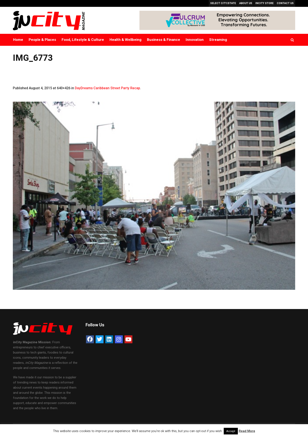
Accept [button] (230, 431)
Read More (247, 431)
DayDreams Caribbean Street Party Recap (107, 88)
